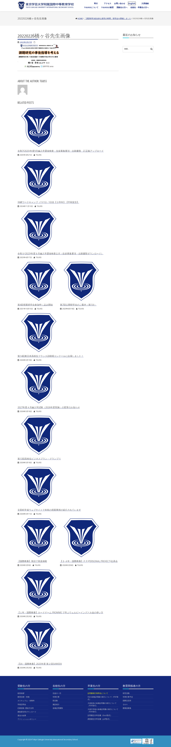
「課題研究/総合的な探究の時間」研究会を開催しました (107, 18)
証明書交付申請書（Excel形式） (100, 715)
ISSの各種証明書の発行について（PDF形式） (103, 698)
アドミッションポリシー (27, 719)
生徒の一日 (57, 693)
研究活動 (126, 693)
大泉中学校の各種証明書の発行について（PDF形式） (103, 710)
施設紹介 (56, 704)
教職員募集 (127, 708)
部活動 (55, 700)
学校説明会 (22, 704)
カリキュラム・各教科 (26, 700)
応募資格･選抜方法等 (26, 708)
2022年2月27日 (26, 42)
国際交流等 (127, 700)
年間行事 (56, 697)
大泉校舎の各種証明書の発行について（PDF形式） (102, 704)
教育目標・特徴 (23, 697)
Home (80, 18)
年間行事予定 (128, 697)
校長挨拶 (21, 693)
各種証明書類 (58, 708)
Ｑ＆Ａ (125, 704)
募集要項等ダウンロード (27, 712)
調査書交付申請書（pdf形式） (99, 719)
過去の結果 (22, 715)
